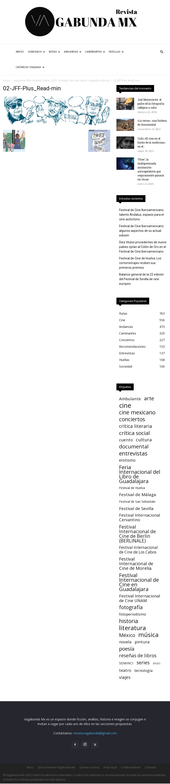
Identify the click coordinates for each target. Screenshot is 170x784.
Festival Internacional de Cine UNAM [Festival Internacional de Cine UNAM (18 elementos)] (139, 598)
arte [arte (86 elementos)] (149, 398)
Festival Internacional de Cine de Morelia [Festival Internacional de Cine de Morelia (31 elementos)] (136, 564)
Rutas (54, 51)
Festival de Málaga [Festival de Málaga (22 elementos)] (137, 494)
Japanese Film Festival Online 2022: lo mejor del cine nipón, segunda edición (61, 80)
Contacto (150, 767)
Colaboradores (131, 767)
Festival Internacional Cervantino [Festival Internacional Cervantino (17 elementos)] (139, 517)
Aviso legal (110, 767)
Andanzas (72, 51)
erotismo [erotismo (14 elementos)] (127, 460)
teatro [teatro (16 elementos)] (125, 670)
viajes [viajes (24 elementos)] (124, 677)
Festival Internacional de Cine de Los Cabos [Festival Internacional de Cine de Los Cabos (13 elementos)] (138, 549)
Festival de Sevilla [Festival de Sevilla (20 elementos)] (136, 508)
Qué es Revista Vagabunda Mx (56, 767)
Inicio (20, 51)
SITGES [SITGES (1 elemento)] (156, 663)
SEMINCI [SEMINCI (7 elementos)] (126, 663)
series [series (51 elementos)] (143, 662)
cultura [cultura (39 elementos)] (144, 439)
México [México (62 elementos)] (127, 635)
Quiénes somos (89, 767)
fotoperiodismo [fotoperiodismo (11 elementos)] (132, 614)
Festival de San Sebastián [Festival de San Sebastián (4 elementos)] (137, 501)
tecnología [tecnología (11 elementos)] (143, 670)
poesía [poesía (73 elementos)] (126, 648)
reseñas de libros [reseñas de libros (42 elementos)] (137, 655)
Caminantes (95, 51)
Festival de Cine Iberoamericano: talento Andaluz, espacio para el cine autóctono (141, 214)
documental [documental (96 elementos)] (134, 446)
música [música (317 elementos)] (148, 634)
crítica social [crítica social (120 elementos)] (134, 433)
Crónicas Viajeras (30, 67)
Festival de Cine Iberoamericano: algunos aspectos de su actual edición (141, 230)
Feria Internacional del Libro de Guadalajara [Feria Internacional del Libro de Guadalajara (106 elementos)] (139, 474)
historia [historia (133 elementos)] (128, 621)
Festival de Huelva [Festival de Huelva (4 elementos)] (132, 488)
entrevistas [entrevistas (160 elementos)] (133, 453)
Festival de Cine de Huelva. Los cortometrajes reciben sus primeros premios (140, 263)
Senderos (36, 51)
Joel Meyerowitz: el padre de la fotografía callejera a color (150, 103)
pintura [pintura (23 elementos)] (142, 642)
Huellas (116, 51)
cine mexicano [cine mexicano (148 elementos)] (137, 412)
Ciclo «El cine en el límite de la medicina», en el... (151, 142)
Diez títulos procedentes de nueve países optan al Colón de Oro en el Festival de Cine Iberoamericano (142, 246)
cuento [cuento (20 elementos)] (126, 439)
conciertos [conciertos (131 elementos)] (132, 419)
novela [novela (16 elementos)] (125, 642)
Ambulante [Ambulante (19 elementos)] (130, 398)
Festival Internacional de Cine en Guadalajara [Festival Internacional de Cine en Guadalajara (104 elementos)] (139, 582)
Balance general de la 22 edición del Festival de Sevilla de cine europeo (141, 279)
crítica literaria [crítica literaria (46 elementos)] (135, 426)
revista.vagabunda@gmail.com (95, 733)
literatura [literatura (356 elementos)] (132, 627)
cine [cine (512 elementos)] (125, 405)
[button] (161, 52)
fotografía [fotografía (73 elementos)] (131, 607)
